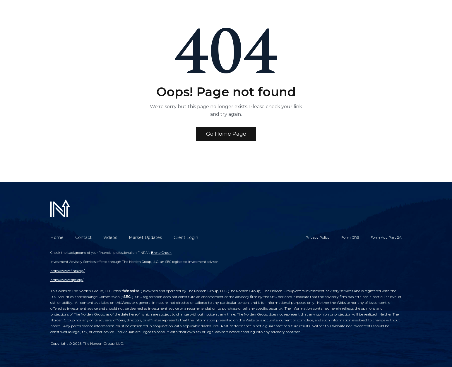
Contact (83, 237)
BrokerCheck (161, 253)
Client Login (186, 237)
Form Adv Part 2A (386, 237)
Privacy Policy (318, 237)
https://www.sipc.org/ (66, 280)
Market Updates (145, 237)
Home (57, 237)
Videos (110, 237)
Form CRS (350, 237)
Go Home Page (226, 134)
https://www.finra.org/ (67, 271)
